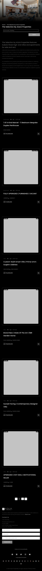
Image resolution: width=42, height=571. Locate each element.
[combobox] (3, 538)
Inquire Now (7, 542)
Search (34, 34)
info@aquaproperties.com (8, 522)
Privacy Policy (32, 568)
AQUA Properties (14, 568)
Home (3, 25)
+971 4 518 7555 (5, 519)
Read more (27, 514)
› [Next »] (25, 499)
